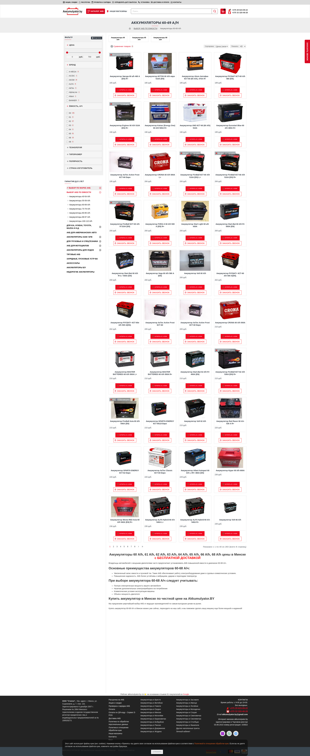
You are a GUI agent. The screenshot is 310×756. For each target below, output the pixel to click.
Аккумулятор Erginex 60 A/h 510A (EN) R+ (125, 127)
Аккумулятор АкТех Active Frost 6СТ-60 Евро (195, 324)
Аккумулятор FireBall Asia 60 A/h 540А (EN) (125, 422)
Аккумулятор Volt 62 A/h (195, 421)
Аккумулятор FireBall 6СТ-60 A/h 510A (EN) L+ (195, 176)
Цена (71, 45)
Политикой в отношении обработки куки (211, 743)
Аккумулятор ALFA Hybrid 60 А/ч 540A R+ (195, 521)
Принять (158, 752)
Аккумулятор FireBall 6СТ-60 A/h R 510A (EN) (125, 225)
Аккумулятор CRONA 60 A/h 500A (230, 323)
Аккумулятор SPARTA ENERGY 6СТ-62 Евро (125, 472)
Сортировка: (195, 47)
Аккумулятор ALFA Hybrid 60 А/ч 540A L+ (160, 521)
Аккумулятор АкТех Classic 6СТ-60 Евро (160, 472)
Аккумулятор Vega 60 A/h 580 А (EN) (160, 275)
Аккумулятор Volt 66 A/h (230, 520)
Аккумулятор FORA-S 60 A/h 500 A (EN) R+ (160, 225)
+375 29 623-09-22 (239, 708)
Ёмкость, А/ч (75, 106)
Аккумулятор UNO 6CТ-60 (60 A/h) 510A (195, 127)
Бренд (72, 65)
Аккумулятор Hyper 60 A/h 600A (230, 471)
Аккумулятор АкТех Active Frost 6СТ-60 (159, 324)
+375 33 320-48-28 (239, 711)
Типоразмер (75, 154)
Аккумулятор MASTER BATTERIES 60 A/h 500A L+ (125, 373)
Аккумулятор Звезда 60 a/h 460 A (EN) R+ (125, 78)
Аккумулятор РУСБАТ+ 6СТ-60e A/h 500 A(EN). (125, 324)
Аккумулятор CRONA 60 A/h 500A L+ (160, 176)
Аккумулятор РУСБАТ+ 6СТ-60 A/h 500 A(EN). (230, 275)
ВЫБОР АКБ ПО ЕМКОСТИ (145, 28)
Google (186, 694)
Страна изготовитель (80, 168)
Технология (75, 147)
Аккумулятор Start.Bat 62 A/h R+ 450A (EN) (195, 373)
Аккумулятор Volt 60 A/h (195, 274)
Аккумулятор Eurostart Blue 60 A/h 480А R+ (230, 127)
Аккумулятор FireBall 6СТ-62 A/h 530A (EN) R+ (230, 373)
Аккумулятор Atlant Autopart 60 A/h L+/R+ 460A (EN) (195, 472)
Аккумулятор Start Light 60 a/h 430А (195, 225)
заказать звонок (307, 51)
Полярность (75, 161)
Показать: (235, 47)
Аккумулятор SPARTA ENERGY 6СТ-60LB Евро (160, 422)
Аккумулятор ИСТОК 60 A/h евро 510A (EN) (160, 78)
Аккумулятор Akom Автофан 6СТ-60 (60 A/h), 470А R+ (195, 78)
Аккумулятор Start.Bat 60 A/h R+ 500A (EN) (230, 225)
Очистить (97, 38)
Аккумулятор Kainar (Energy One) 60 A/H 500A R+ (160, 127)
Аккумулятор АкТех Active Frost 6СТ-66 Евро (124, 176)
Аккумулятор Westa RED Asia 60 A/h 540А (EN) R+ (125, 521)
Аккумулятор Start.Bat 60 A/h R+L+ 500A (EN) (125, 275)
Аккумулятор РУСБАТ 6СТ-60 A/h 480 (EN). (230, 78)
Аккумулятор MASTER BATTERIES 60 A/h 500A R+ (160, 373)
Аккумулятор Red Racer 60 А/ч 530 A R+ (230, 422)
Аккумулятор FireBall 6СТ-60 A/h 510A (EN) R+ (230, 176)
